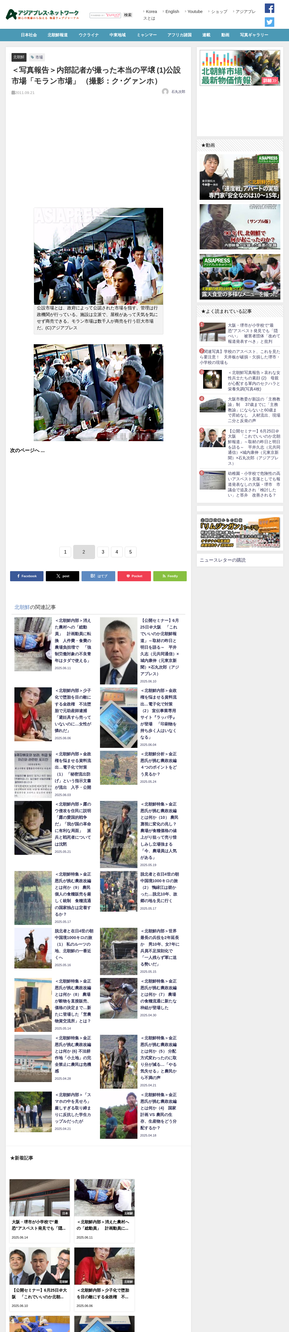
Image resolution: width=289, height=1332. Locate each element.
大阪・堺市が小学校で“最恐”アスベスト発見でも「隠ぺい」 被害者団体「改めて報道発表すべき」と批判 (254, 333)
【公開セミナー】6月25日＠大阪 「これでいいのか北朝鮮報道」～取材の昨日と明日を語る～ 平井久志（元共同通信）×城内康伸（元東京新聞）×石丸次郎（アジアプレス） (254, 447)
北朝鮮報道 (58, 35)
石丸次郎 (178, 91)
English (171, 12)
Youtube (194, 12)
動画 (225, 35)
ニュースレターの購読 (223, 560)
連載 (206, 35)
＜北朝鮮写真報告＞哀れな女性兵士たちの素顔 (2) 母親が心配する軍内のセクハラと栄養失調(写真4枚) (254, 380)
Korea (151, 12)
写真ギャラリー (254, 35)
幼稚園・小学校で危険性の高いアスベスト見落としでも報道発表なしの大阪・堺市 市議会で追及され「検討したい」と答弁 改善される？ (254, 484)
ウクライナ (89, 35)
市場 (39, 57)
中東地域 (117, 35)
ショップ (218, 12)
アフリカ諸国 (179, 35)
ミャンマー (147, 35)
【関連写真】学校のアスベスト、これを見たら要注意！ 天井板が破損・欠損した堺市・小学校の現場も (240, 356)
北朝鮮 (18, 57)
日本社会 (29, 35)
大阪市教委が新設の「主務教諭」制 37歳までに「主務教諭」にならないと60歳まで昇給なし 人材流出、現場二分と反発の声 (254, 410)
